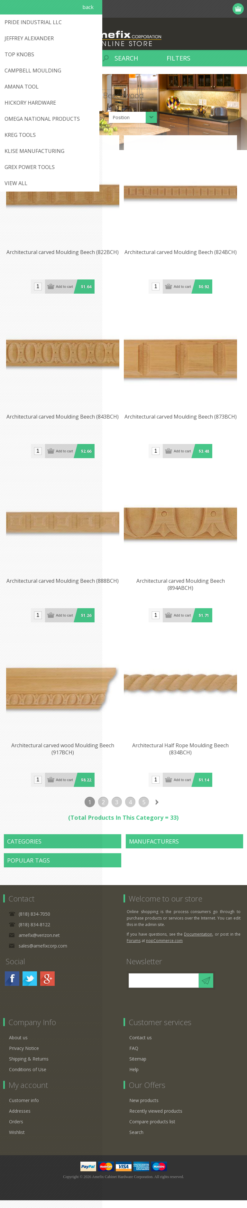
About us (18, 1045)
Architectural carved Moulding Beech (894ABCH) (183, 590)
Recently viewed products (155, 1119)
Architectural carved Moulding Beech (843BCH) (63, 420)
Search (136, 1140)
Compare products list (152, 1129)
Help (134, 1077)
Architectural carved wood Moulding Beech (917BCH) (63, 757)
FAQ (133, 1056)
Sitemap (137, 1066)
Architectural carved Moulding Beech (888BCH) (63, 586)
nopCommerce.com (164, 948)
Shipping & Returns (29, 1066)
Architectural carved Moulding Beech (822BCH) (63, 254)
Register (201, 8)
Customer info (24, 1108)
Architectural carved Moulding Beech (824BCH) (183, 254)
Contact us (140, 1045)
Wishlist (17, 1140)
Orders (16, 1129)
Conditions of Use (27, 1077)
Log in (213, 8)
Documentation (198, 942)
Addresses (20, 1119)
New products (144, 1108)
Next (157, 810)
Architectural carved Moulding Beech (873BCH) (183, 420)
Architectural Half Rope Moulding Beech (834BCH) (183, 757)
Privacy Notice (24, 1056)
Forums (134, 948)
